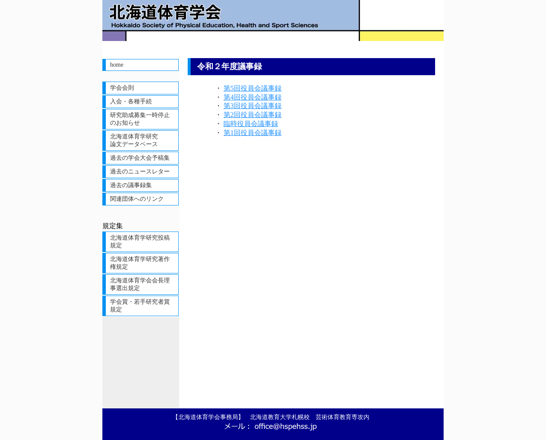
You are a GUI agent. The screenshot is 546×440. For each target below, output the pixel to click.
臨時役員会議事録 (251, 123)
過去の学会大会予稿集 (140, 158)
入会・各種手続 (131, 101)
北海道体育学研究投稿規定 (140, 242)
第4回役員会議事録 (253, 97)
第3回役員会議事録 (253, 105)
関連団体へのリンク (137, 199)
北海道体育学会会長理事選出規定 (140, 284)
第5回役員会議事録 (253, 88)
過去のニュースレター (140, 171)
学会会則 (122, 88)
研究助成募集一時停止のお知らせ (140, 119)
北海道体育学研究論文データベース (134, 140)
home (116, 65)
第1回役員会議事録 (253, 132)
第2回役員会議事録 (253, 114)
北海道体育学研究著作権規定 (140, 263)
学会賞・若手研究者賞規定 (140, 306)
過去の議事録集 (131, 185)
